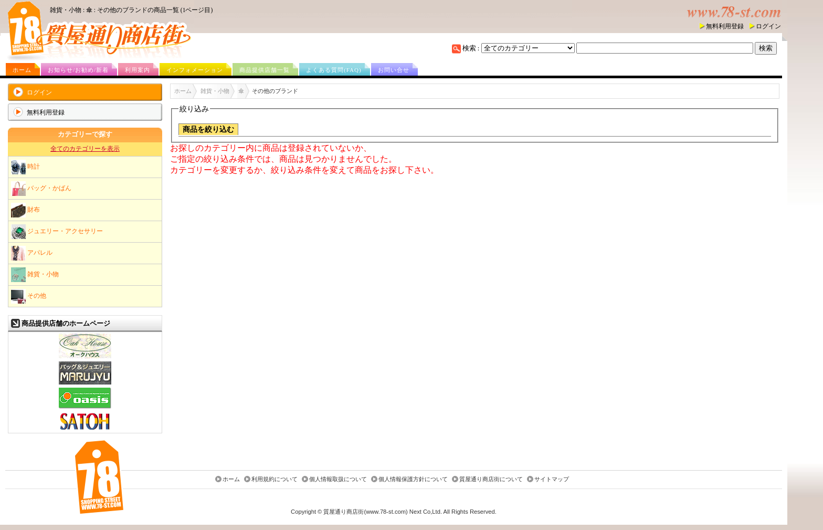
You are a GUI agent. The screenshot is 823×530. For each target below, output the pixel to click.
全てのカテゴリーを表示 (85, 148)
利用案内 (137, 70)
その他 (28, 296)
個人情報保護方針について (413, 479)
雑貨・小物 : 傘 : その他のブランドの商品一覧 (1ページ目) (131, 10)
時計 (25, 167)
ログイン (768, 26)
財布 (25, 210)
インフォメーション (194, 70)
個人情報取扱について (338, 479)
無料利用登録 (725, 26)
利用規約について (274, 479)
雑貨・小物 (35, 274)
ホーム (22, 70)
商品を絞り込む (208, 129)
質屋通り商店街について (491, 479)
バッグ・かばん (41, 188)
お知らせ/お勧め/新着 (78, 70)
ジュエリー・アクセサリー (57, 231)
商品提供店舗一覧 (264, 70)
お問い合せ (393, 70)
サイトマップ (551, 479)
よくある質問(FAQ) (334, 70)
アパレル (31, 253)
